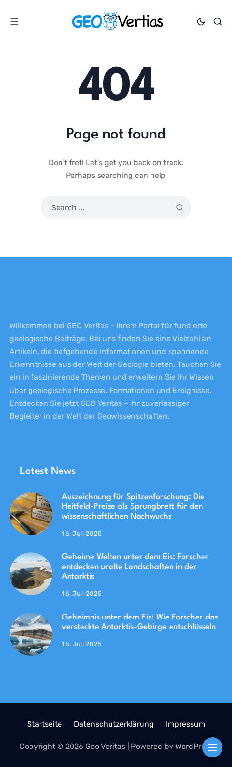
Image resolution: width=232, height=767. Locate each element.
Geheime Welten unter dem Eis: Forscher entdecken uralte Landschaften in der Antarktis (135, 566)
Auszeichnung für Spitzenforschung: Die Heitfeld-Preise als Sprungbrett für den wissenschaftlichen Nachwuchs (133, 507)
